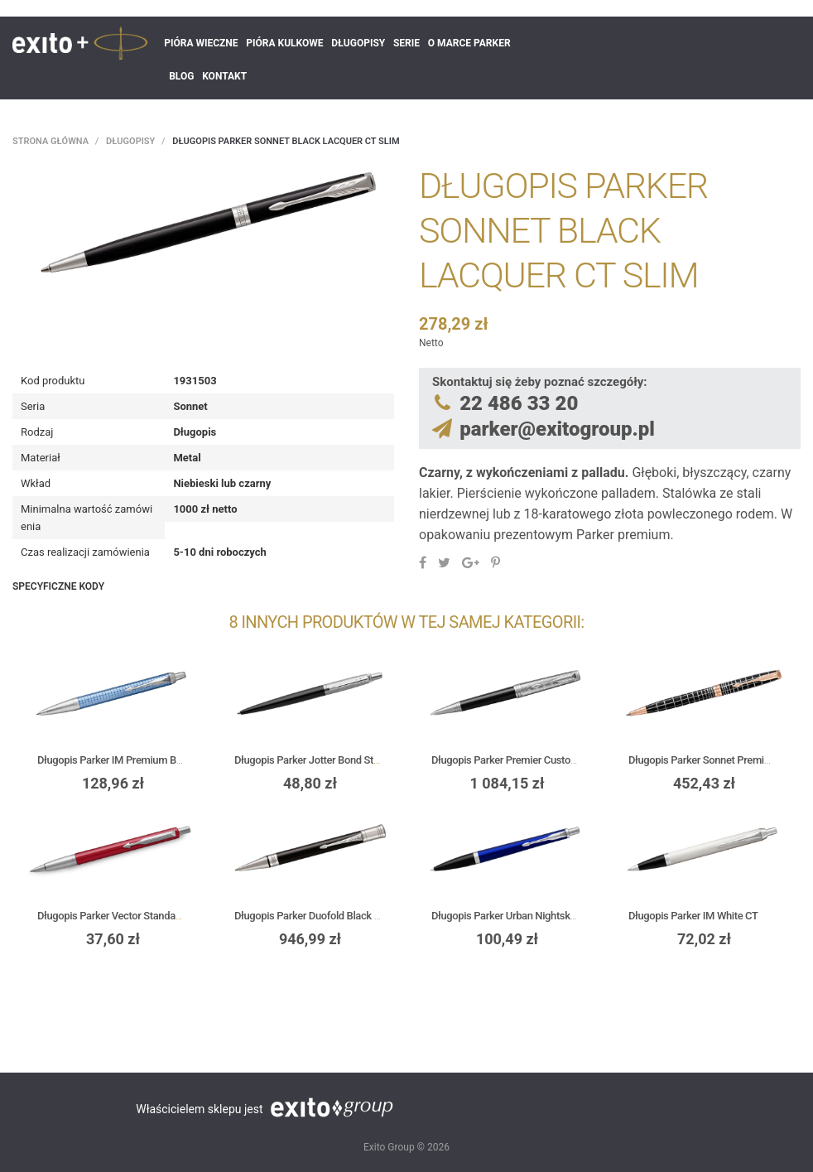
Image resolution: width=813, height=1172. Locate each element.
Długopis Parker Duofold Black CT (310, 915)
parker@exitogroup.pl (557, 429)
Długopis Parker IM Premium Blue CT (120, 760)
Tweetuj (444, 562)
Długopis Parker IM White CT (693, 915)
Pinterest (495, 562)
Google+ (470, 562)
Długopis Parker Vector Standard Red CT (128, 915)
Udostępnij (422, 562)
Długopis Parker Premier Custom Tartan (521, 760)
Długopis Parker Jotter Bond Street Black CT (333, 760)
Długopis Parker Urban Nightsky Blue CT (522, 915)
